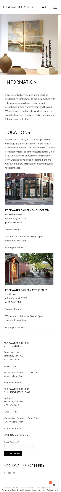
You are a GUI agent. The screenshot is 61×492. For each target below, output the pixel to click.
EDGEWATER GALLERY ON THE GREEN (17, 344)
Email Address (11, 442)
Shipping (41, 490)
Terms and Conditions (12, 490)
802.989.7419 (15, 222)
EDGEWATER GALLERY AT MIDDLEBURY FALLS (17, 390)
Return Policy (53, 490)
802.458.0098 (15, 301)
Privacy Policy (29, 490)
